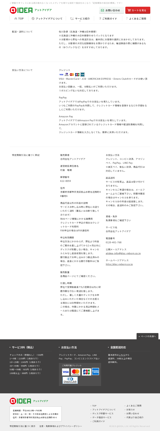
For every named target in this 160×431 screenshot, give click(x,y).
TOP (91, 405)
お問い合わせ (132, 413)
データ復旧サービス (99, 417)
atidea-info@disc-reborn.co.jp (123, 253)
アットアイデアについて (101, 409)
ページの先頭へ (148, 336)
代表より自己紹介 (134, 417)
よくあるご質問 (133, 405)
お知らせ (129, 409)
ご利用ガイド (96, 421)
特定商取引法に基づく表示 (22, 426)
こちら (122, 354)
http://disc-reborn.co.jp (119, 264)
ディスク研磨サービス (100, 413)
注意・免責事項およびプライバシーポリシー (60, 426)
